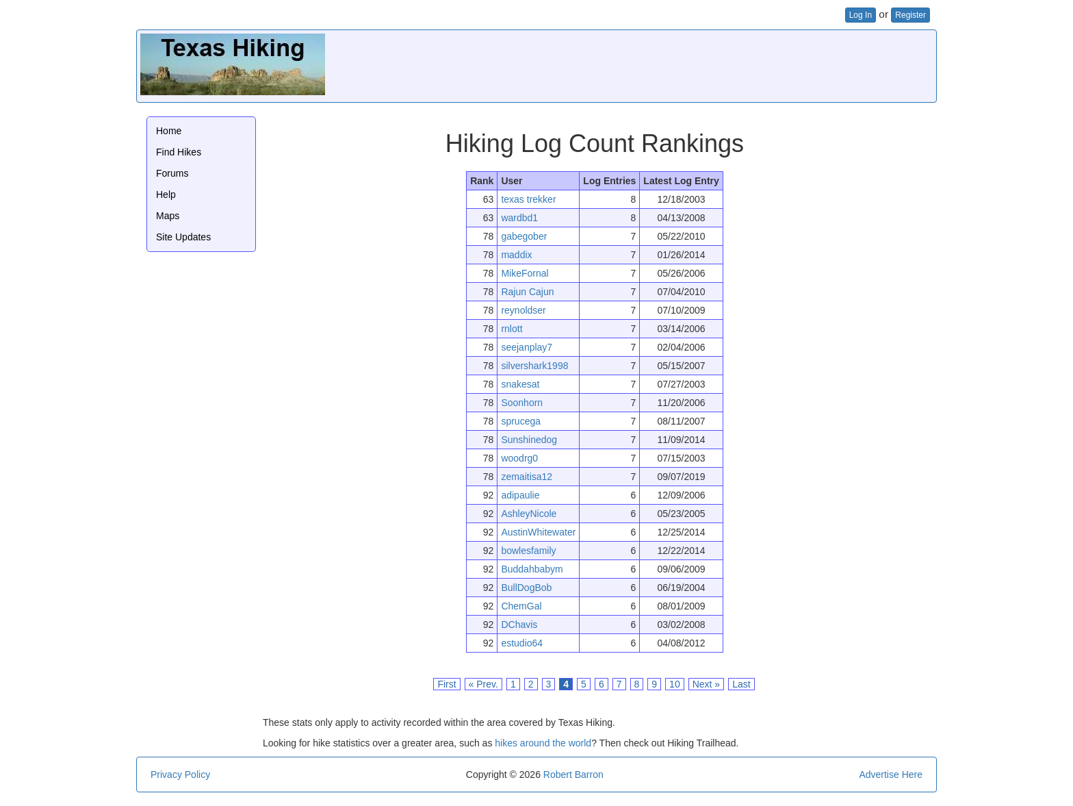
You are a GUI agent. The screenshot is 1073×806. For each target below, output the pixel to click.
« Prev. (483, 684)
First (446, 684)
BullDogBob (526, 587)
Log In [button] (860, 15)
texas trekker (528, 199)
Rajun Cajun (527, 291)
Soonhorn (522, 402)
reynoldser (523, 310)
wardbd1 (519, 217)
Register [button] (910, 15)
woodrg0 (519, 458)
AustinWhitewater (538, 532)
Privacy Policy (180, 774)
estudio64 (522, 643)
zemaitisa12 (526, 476)
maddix (516, 254)
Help (166, 194)
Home (168, 130)
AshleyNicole (528, 513)
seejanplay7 (526, 347)
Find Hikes (178, 152)
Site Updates (183, 236)
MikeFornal (524, 273)
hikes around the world (543, 743)
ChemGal (521, 606)
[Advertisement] (684, 64)
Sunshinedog (529, 439)
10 (674, 684)
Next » (706, 684)
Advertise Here (890, 774)
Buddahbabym (532, 569)
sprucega (521, 421)
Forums (172, 173)
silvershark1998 (534, 365)
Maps (167, 215)
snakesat (520, 384)
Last (741, 684)
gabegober (524, 236)
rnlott (511, 328)
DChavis (519, 624)
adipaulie (520, 495)
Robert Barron (573, 774)
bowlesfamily (528, 550)
